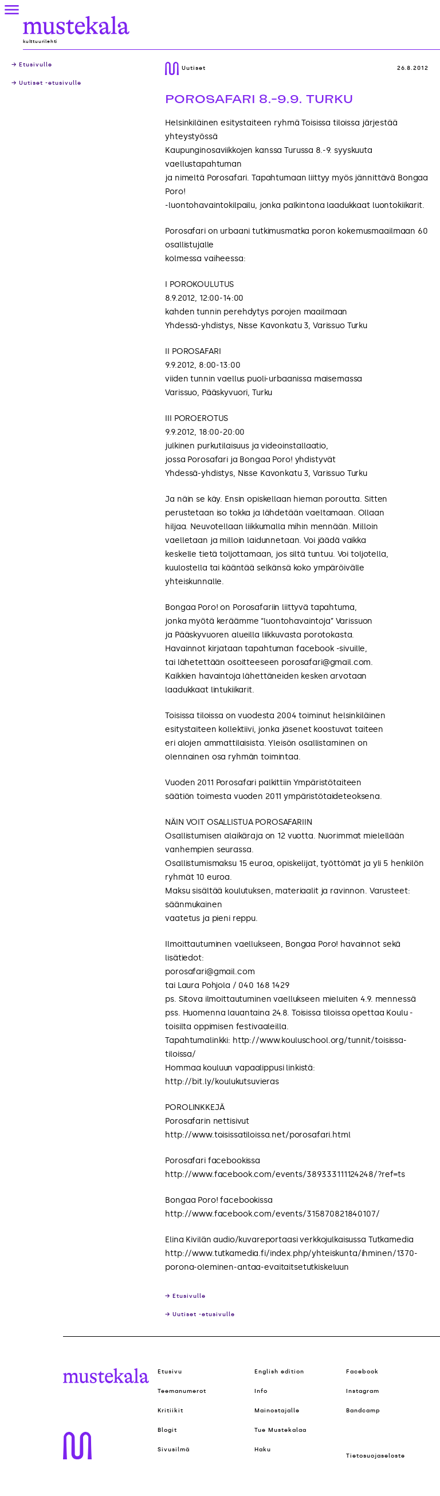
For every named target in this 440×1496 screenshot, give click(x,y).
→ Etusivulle (31, 64)
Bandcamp (363, 1410)
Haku (262, 1449)
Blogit (167, 1430)
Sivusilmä (174, 1449)
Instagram (362, 1391)
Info (261, 1391)
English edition (279, 1371)
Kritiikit (170, 1410)
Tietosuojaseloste (375, 1455)
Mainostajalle (277, 1410)
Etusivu (170, 1371)
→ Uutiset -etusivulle (46, 83)
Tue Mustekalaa (280, 1430)
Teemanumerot (182, 1391)
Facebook (362, 1371)
